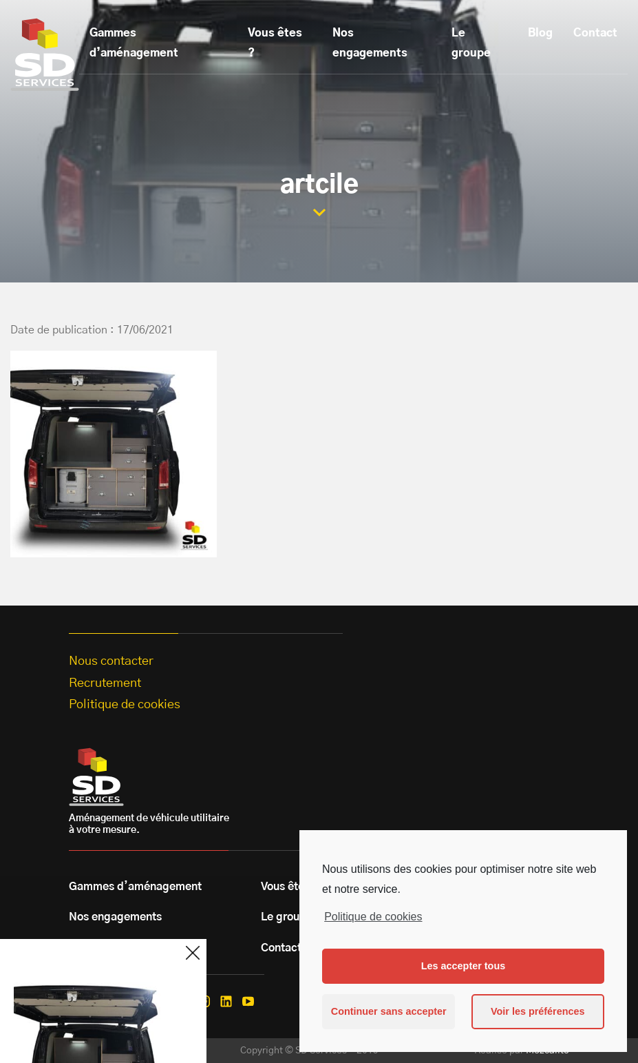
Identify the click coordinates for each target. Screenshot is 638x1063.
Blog (540, 33)
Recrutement (105, 683)
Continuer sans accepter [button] (389, 1011)
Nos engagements (369, 43)
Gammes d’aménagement (133, 43)
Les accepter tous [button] (463, 965)
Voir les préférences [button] (538, 1011)
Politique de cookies (373, 916)
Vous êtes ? (275, 43)
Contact (595, 33)
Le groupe (471, 43)
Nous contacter (111, 661)
